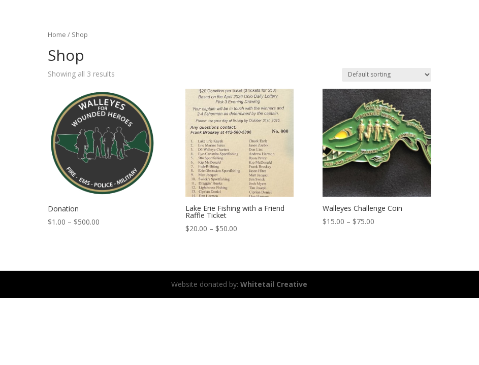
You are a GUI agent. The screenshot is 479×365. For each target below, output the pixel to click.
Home (57, 34)
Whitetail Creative (273, 284)
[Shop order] (386, 75)
